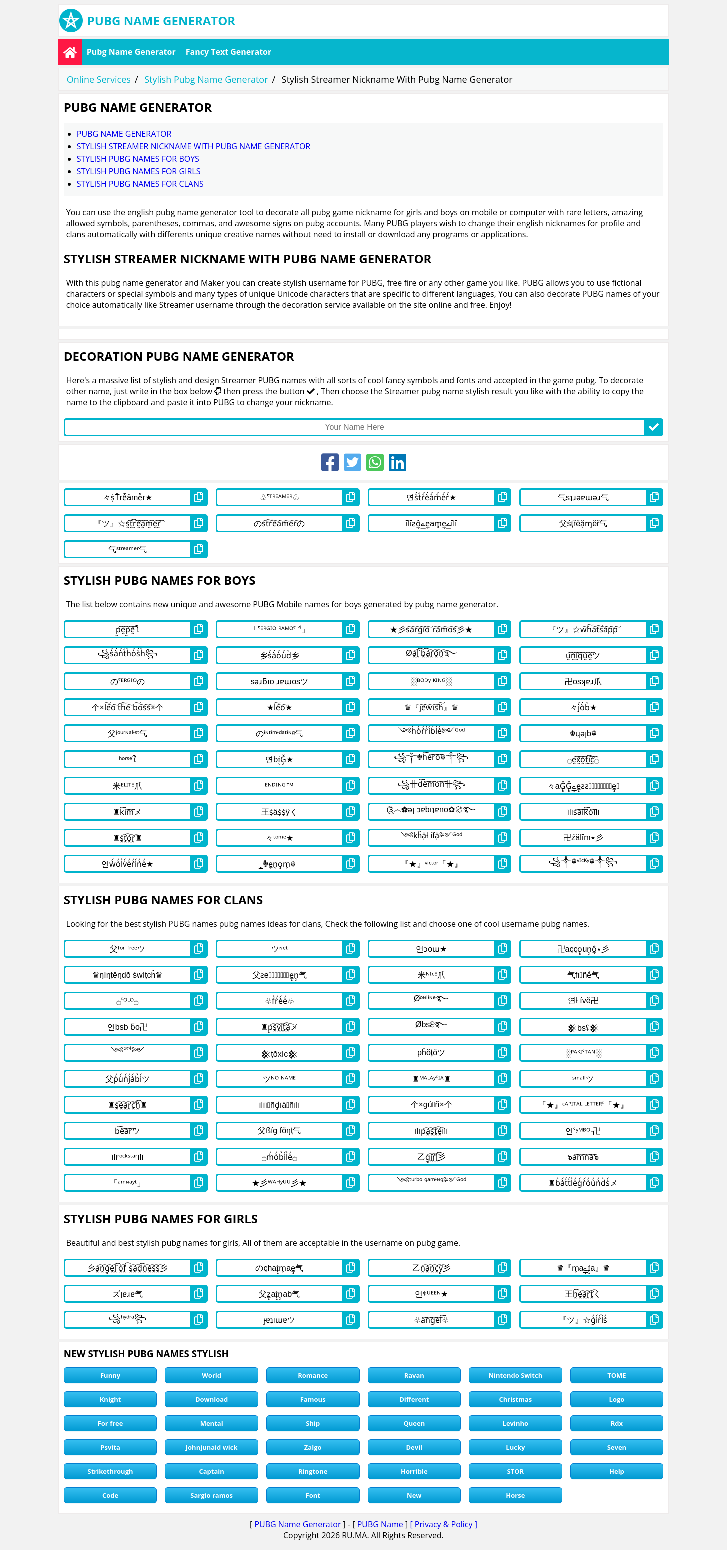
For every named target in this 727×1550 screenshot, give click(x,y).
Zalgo (313, 1447)
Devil (414, 1447)
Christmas (515, 1399)
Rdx (617, 1423)
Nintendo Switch (515, 1375)
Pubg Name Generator (131, 51)
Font (313, 1495)
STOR (515, 1471)
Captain (211, 1471)
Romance (313, 1375)
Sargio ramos (211, 1495)
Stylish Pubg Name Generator (206, 79)
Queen (414, 1423)
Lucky (515, 1447)
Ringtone (312, 1471)
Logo (617, 1399)
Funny (110, 1375)
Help (616, 1471)
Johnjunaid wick (212, 1447)
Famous (313, 1399)
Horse (515, 1495)
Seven (616, 1447)
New (414, 1495)
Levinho (516, 1423)
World (211, 1375)
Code (110, 1495)
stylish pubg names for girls (139, 171)
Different (414, 1399)
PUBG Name (380, 1524)
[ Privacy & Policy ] (443, 1524)
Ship (313, 1423)
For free (110, 1423)
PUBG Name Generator (297, 1524)
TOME (616, 1375)
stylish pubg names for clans (140, 183)
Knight (110, 1399)
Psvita (110, 1447)
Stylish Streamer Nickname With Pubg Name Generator (193, 146)
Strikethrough (110, 1471)
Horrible (414, 1471)
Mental (211, 1423)
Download (211, 1399)
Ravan (414, 1375)
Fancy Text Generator (229, 51)
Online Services (99, 79)
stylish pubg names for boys (138, 158)
